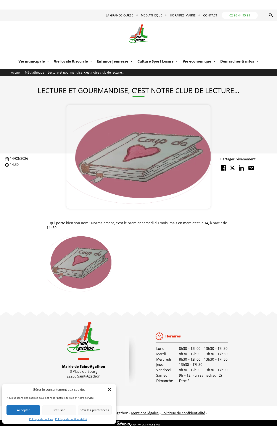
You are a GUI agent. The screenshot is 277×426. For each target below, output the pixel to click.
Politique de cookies (41, 419)
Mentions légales (145, 413)
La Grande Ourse (119, 15)
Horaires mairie (183, 15)
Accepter (23, 410)
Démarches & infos (239, 61)
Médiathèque (151, 15)
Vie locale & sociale (73, 61)
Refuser (59, 410)
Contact (210, 15)
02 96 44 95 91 (239, 15)
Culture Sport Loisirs (157, 61)
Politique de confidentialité (71, 419)
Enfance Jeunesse (115, 61)
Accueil (16, 72)
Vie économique (199, 61)
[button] (109, 389)
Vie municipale (34, 61)
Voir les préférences (95, 410)
